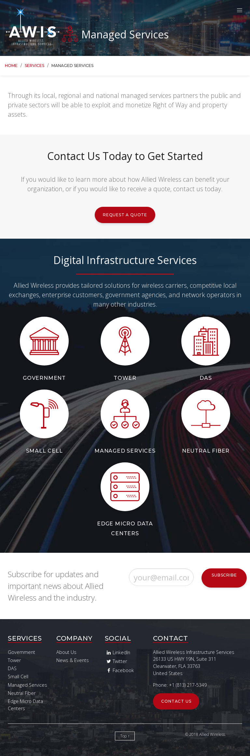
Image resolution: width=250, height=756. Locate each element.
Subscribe (224, 575)
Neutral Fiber (205, 451)
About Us (66, 652)
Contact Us (176, 701)
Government (44, 378)
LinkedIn (117, 652)
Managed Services (125, 451)
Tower (125, 378)
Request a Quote (125, 214)
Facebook (119, 670)
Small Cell (44, 451)
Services (34, 65)
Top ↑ (125, 736)
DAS (206, 378)
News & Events (72, 660)
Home (11, 65)
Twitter (116, 661)
